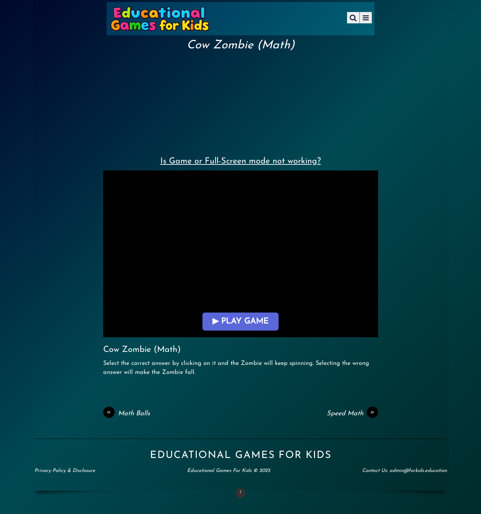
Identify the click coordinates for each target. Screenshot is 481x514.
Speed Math (352, 413)
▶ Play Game (240, 322)
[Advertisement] (240, 102)
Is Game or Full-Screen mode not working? (240, 161)
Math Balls (126, 413)
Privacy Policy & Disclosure (64, 470)
